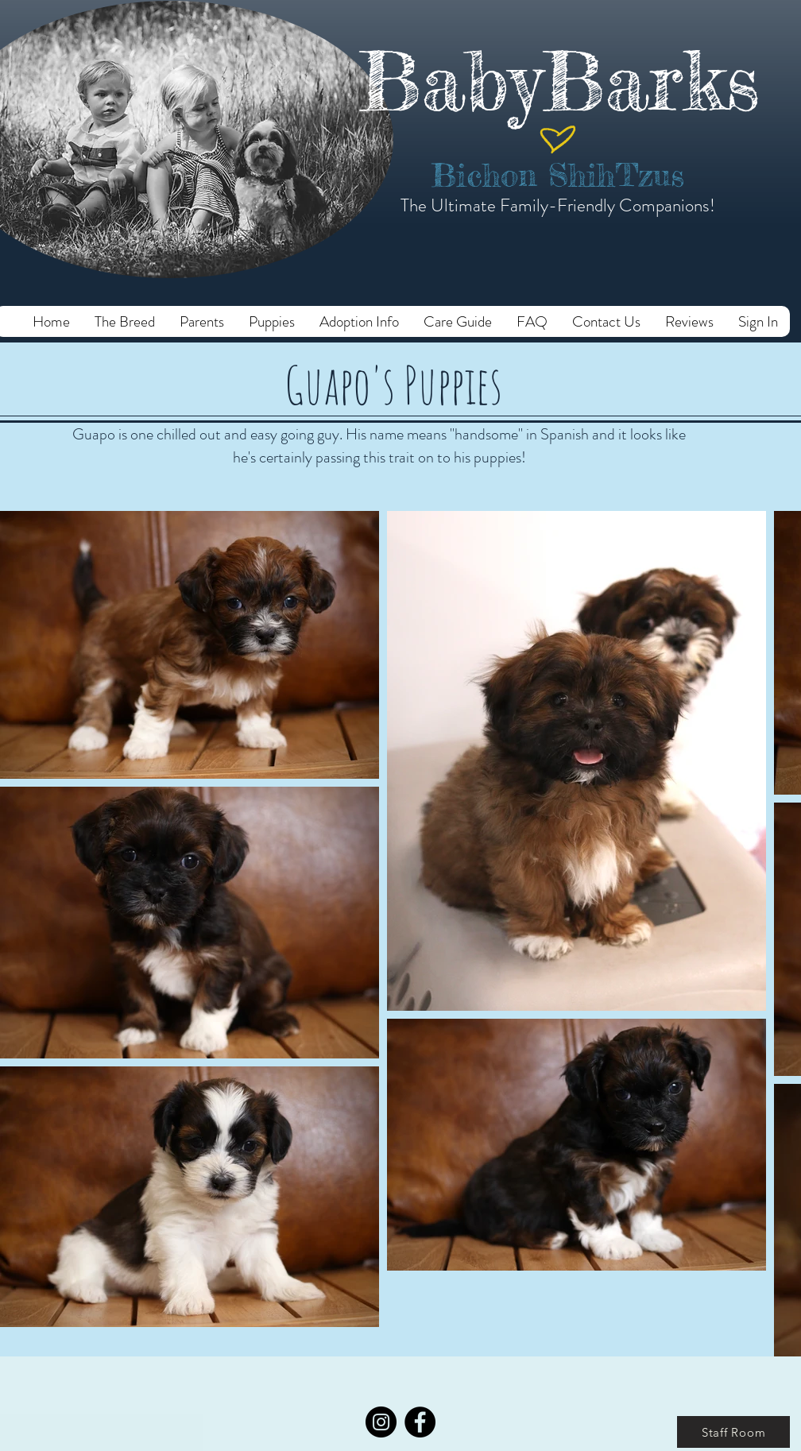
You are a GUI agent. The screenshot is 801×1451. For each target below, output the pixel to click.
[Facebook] (419, 1422)
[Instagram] (381, 1422)
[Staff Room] (733, 1432)
